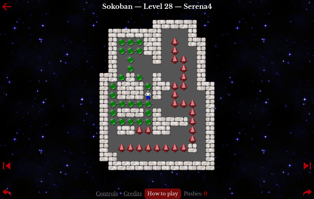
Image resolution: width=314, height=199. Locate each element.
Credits (132, 194)
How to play (162, 194)
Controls (107, 194)
